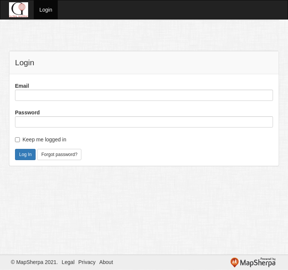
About (106, 262)
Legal (68, 262)
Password (27, 113)
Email (22, 86)
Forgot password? (59, 154)
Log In (25, 154)
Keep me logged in (40, 139)
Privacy (87, 262)
